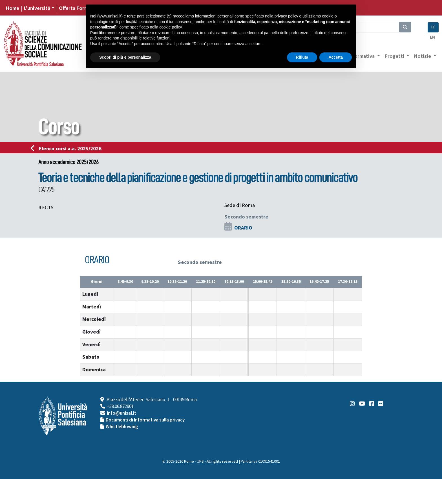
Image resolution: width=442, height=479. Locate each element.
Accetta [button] (335, 57)
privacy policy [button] (286, 16)
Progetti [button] (394, 56)
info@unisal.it (121, 413)
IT (433, 27)
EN (432, 37)
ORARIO (243, 227)
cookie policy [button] (170, 27)
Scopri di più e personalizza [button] (125, 57)
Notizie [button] (423, 56)
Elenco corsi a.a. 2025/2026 (67, 148)
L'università (37, 8)
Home (12, 8)
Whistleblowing (122, 426)
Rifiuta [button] (302, 57)
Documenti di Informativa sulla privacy (145, 420)
